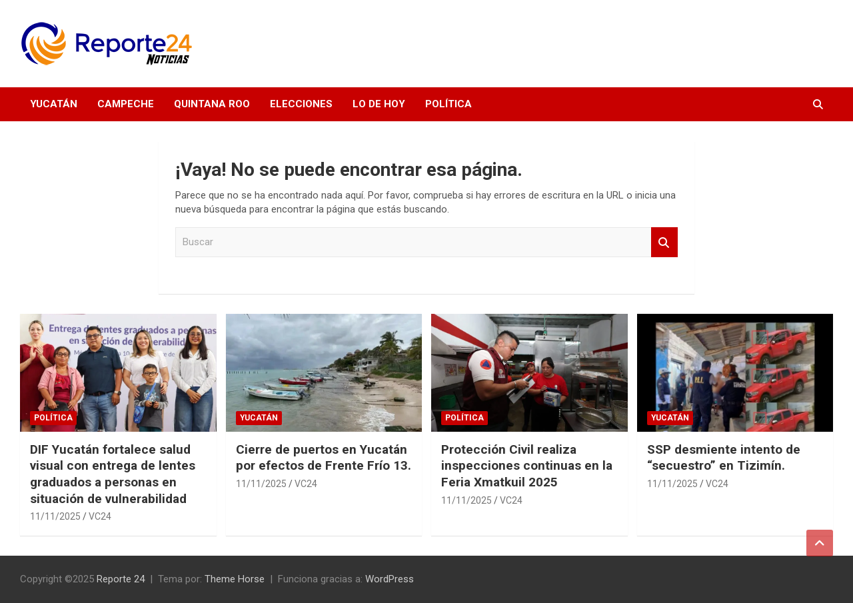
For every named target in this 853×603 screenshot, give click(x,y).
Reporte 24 (121, 579)
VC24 (100, 516)
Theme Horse (235, 579)
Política (448, 104)
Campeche (125, 104)
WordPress (389, 579)
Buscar (664, 242)
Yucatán (53, 104)
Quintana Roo (212, 104)
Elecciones (301, 104)
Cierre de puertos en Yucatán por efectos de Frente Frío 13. (323, 458)
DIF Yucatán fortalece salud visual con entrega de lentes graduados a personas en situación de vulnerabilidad (112, 474)
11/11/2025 (55, 516)
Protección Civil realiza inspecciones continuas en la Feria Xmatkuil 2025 (526, 466)
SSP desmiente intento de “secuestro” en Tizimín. (723, 458)
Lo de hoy (379, 104)
